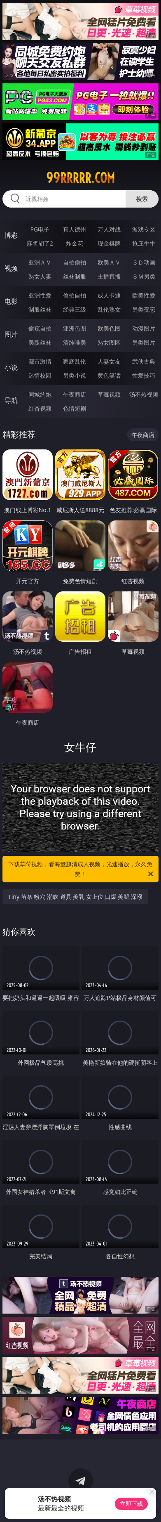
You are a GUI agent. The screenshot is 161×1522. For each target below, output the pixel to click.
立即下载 (131, 1504)
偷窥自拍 (39, 328)
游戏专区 (143, 229)
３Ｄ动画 (143, 262)
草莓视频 (109, 394)
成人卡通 (109, 295)
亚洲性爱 (39, 295)
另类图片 (143, 342)
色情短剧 (74, 408)
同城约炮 (39, 394)
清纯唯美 (74, 342)
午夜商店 (74, 394)
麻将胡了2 (40, 243)
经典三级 (74, 309)
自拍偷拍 (74, 262)
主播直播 (109, 276)
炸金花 (74, 243)
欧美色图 (109, 328)
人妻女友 (109, 361)
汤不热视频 (143, 394)
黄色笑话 (109, 375)
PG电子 (39, 229)
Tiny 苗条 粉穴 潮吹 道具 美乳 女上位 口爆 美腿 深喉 (75, 896)
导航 (11, 400)
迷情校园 (39, 375)
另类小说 (74, 375)
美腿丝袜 (39, 342)
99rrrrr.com (80, 178)
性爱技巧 (143, 375)
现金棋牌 (109, 243)
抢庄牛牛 (143, 243)
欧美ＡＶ (109, 262)
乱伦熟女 (109, 309)
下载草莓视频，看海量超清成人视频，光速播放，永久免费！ (81, 869)
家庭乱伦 (74, 361)
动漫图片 (143, 328)
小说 (11, 367)
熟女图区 (109, 342)
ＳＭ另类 (143, 276)
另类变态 (143, 309)
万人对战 (109, 229)
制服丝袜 (39, 309)
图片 (11, 334)
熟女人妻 (39, 276)
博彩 (11, 235)
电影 (11, 301)
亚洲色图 (74, 328)
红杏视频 (39, 408)
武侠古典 (143, 361)
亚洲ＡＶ (39, 262)
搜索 (142, 199)
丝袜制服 (74, 276)
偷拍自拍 (74, 295)
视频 (11, 268)
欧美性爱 (143, 295)
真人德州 (74, 229)
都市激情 (39, 361)
